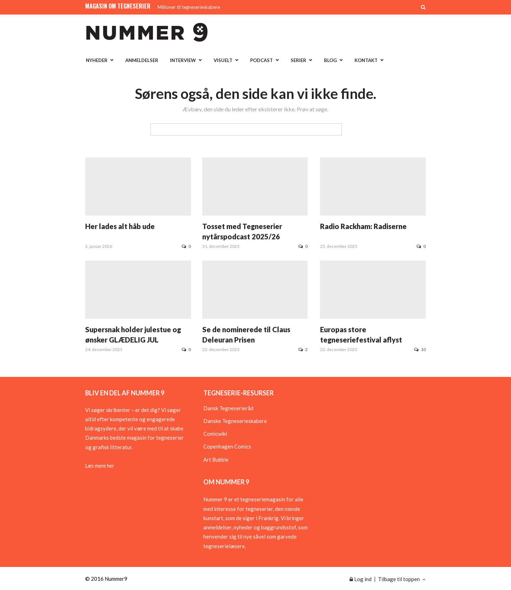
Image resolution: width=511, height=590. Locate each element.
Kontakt (366, 60)
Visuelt (223, 60)
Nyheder (97, 60)
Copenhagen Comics (227, 446)
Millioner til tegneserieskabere (189, 7)
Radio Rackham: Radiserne (363, 226)
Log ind (361, 579)
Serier (298, 60)
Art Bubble (216, 459)
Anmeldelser (141, 60)
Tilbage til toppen (402, 579)
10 (420, 349)
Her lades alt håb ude (120, 226)
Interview (183, 60)
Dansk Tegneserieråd (228, 408)
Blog (330, 60)
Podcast (261, 60)
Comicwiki (215, 433)
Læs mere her (99, 465)
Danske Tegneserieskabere (235, 421)
